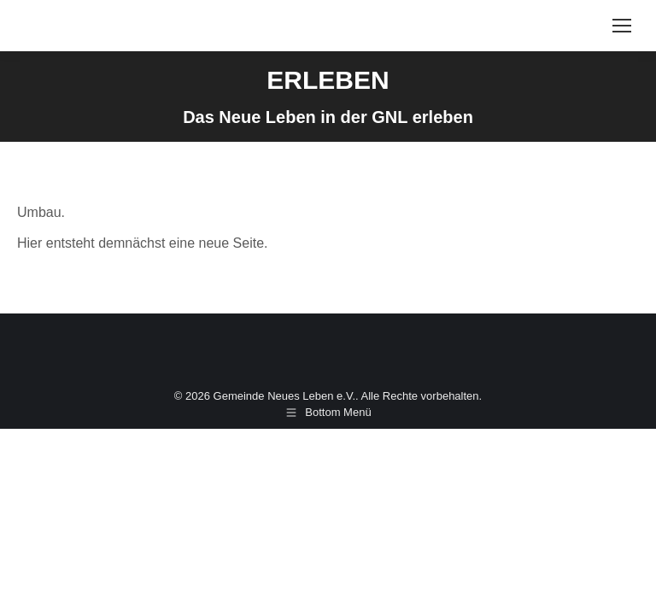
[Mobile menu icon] (622, 26)
